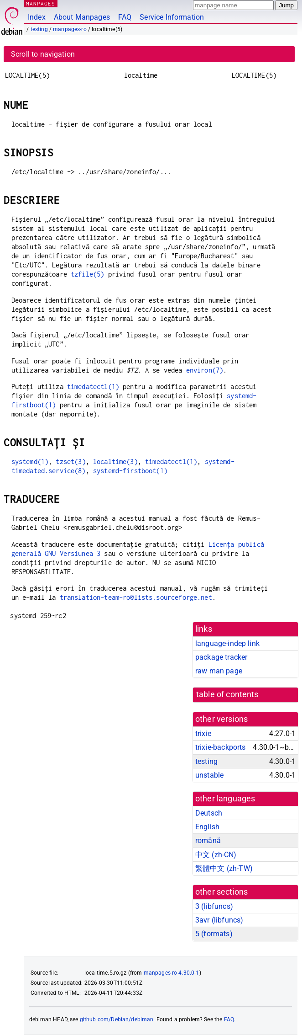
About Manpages (82, 17)
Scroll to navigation (43, 54)
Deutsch (208, 813)
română (208, 840)
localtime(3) (115, 461)
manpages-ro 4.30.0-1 (171, 973)
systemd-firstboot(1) (130, 471)
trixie (203, 733)
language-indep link (227, 643)
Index (37, 17)
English (207, 826)
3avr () (219, 920)
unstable (209, 775)
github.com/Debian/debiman (117, 1019)
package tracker (221, 657)
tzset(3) (70, 461)
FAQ (124, 17)
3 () (214, 906)
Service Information (172, 17)
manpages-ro (70, 29)
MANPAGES (40, 3)
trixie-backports (220, 747)
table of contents (227, 694)
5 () (214, 933)
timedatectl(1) (93, 386)
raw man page (218, 671)
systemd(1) (30, 461)
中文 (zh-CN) (216, 854)
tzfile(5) (87, 274)
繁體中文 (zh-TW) (224, 868)
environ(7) (205, 370)
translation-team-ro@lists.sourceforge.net (136, 597)
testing (39, 29)
